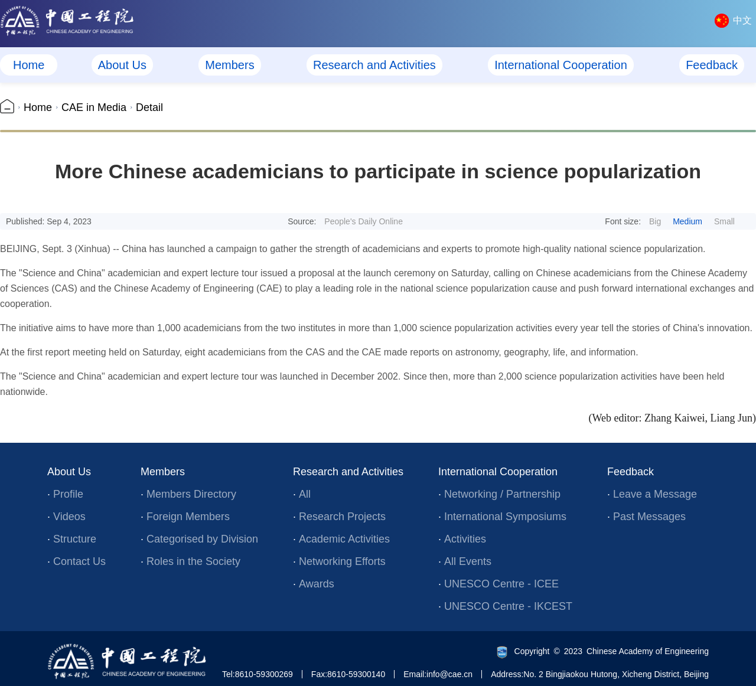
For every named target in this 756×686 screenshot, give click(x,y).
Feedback (712, 64)
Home (28, 64)
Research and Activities (374, 64)
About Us (122, 64)
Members (229, 64)
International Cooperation (560, 64)
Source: (345, 221)
